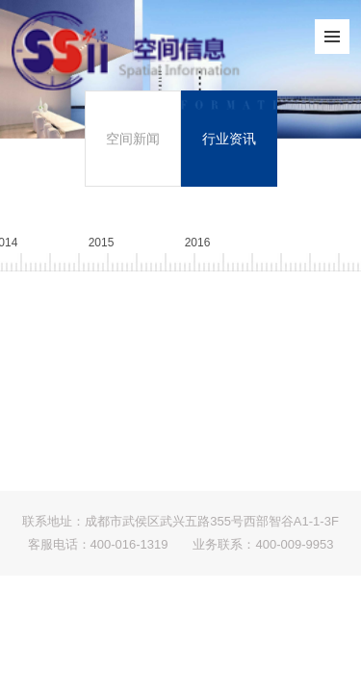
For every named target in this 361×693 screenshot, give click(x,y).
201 (198, 242)
